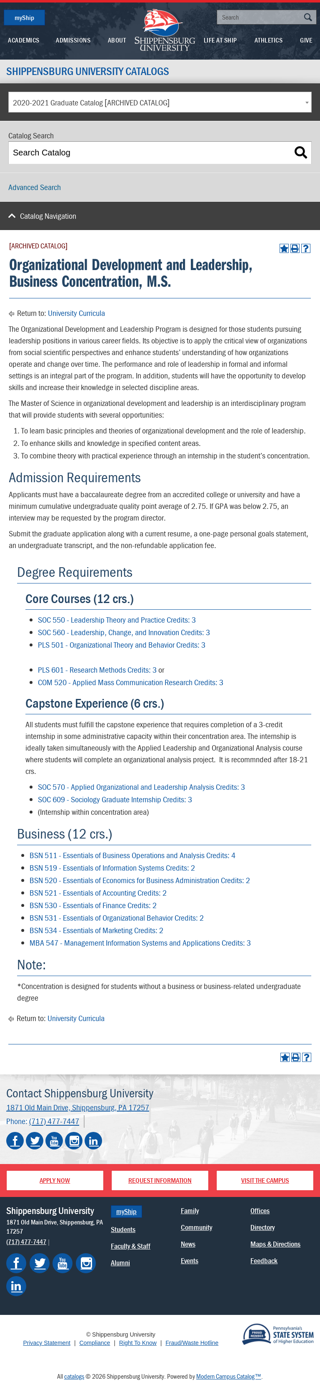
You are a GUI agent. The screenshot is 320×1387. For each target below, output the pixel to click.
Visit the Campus (265, 1180)
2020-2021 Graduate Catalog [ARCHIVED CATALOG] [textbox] (91, 102)
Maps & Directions (275, 1244)
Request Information (160, 1180)
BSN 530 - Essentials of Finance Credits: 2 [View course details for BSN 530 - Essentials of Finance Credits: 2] (93, 905)
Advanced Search (34, 187)
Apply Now (55, 1180)
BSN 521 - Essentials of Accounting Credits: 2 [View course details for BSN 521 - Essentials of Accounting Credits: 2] (98, 892)
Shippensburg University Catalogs (87, 71)
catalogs (74, 1376)
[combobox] (160, 102)
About (117, 40)
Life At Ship (220, 40)
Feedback (264, 1260)
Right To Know (138, 1342)
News (188, 1244)
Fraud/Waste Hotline (191, 1342)
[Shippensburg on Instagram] (86, 1263)
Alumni (120, 1262)
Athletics (269, 40)
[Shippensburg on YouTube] (62, 1263)
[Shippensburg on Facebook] (16, 1263)
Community (196, 1227)
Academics (24, 40)
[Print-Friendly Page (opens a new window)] (295, 248)
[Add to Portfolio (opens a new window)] (284, 248)
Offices (260, 1210)
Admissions (73, 40)
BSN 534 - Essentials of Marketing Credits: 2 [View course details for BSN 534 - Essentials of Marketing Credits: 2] (96, 930)
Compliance (94, 1342)
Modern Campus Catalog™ (228, 1376)
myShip (24, 17)
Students (123, 1229)
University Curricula (76, 313)
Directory (262, 1227)
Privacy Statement (46, 1342)
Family (190, 1210)
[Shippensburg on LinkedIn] (16, 1286)
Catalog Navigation (48, 215)
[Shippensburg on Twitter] (40, 1263)
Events (189, 1260)
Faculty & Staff (130, 1246)
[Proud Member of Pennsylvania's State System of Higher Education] (278, 1333)
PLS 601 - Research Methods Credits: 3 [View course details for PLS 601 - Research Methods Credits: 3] (97, 669)
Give (306, 40)
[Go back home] (165, 29)
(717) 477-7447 (54, 1121)
